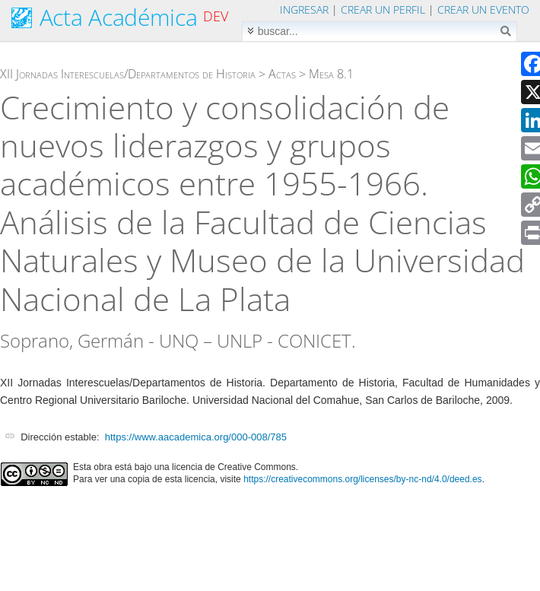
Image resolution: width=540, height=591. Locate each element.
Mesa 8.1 (331, 73)
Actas (282, 73)
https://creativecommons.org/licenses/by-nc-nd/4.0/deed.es (362, 479)
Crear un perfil (383, 9)
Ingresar (304, 9)
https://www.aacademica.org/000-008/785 (196, 437)
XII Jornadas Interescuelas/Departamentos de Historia (128, 73)
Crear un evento (483, 9)
